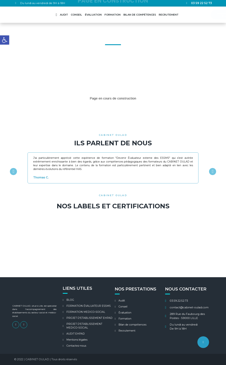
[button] (13, 171)
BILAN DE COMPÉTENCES (139, 14)
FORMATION (113, 14)
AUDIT (64, 14)
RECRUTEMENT (169, 14)
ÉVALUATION (93, 14)
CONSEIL (76, 14)
